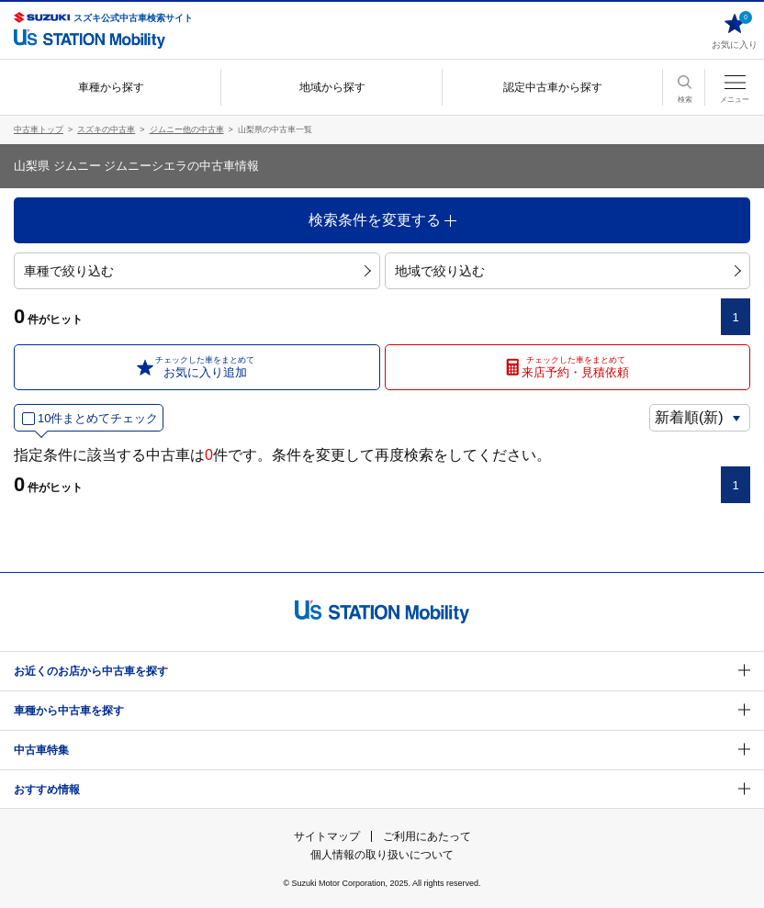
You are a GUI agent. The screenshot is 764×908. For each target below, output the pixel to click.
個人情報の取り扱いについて (382, 854)
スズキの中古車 (106, 129)
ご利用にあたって (427, 836)
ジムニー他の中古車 (187, 129)
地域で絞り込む (568, 270)
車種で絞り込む (197, 270)
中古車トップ (38, 129)
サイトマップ (327, 836)
